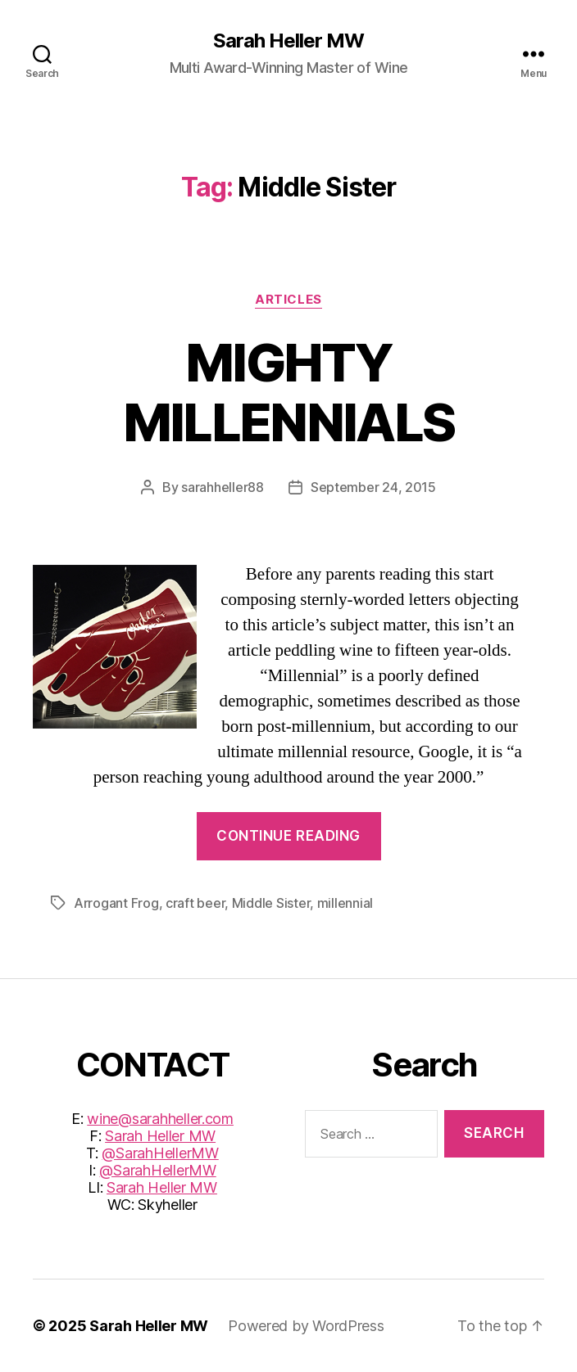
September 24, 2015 (373, 487)
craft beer (195, 903)
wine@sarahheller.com (160, 1118)
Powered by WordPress (306, 1325)
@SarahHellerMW (160, 1153)
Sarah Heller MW (288, 41)
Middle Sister (271, 903)
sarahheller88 (222, 487)
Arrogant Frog (116, 903)
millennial (345, 903)
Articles (288, 299)
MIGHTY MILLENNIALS (289, 392)
